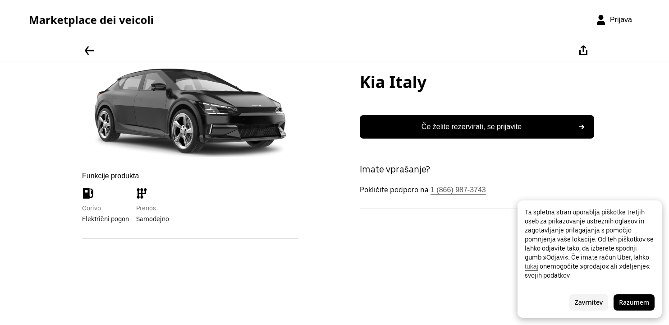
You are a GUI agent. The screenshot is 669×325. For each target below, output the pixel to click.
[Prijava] (613, 20)
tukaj (531, 266)
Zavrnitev (589, 302)
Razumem (634, 302)
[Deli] (583, 50)
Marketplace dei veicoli (91, 20)
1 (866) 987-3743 (458, 190)
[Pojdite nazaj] (89, 50)
